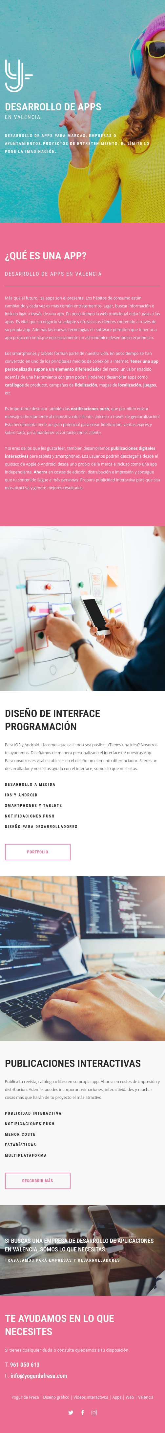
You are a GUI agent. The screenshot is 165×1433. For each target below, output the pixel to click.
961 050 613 (25, 1364)
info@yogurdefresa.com (38, 1375)
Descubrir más (37, 1181)
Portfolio (37, 852)
